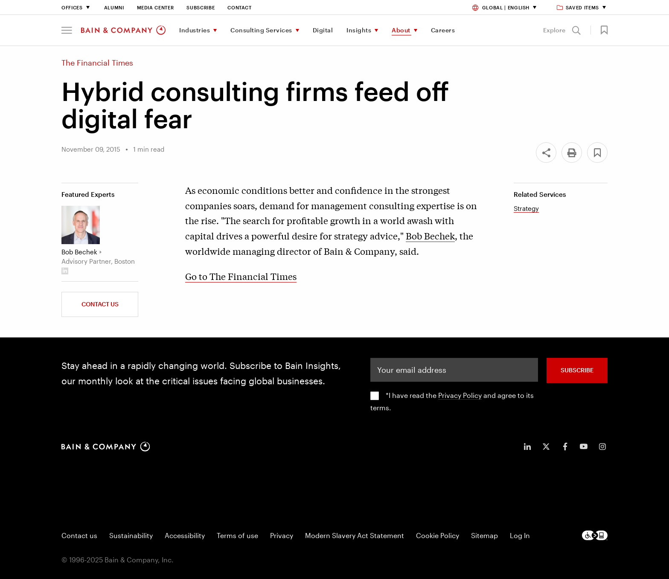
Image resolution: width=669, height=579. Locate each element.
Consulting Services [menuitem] (261, 30)
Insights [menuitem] (358, 30)
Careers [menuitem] (443, 30)
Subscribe (200, 7)
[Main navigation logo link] (123, 30)
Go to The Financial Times (241, 276)
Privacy (281, 535)
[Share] (546, 152)
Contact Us (100, 304)
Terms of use (237, 535)
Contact (239, 7)
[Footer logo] (595, 535)
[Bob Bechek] (80, 225)
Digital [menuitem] (323, 30)
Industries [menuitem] (194, 30)
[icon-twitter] (546, 446)
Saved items (578, 7)
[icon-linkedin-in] (527, 446)
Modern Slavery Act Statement (354, 535)
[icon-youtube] (584, 446)
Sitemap (484, 535)
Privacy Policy (460, 395)
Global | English (500, 7)
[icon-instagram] (602, 446)
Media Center (155, 7)
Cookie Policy (437, 535)
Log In (520, 535)
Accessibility (185, 535)
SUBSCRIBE (577, 370)
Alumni (114, 7)
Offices (72, 7)
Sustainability (131, 535)
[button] (66, 30)
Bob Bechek (430, 236)
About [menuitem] (401, 30)
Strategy (526, 208)
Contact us (79, 535)
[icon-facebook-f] (565, 446)
